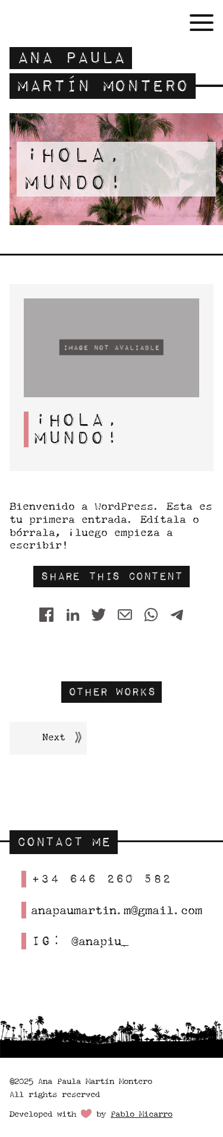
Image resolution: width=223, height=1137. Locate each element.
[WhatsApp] (151, 615)
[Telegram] (177, 615)
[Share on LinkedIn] (72, 615)
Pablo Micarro (141, 1114)
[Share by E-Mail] (125, 615)
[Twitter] (98, 615)
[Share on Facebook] (46, 615)
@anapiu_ (99, 941)
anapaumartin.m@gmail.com (116, 910)
